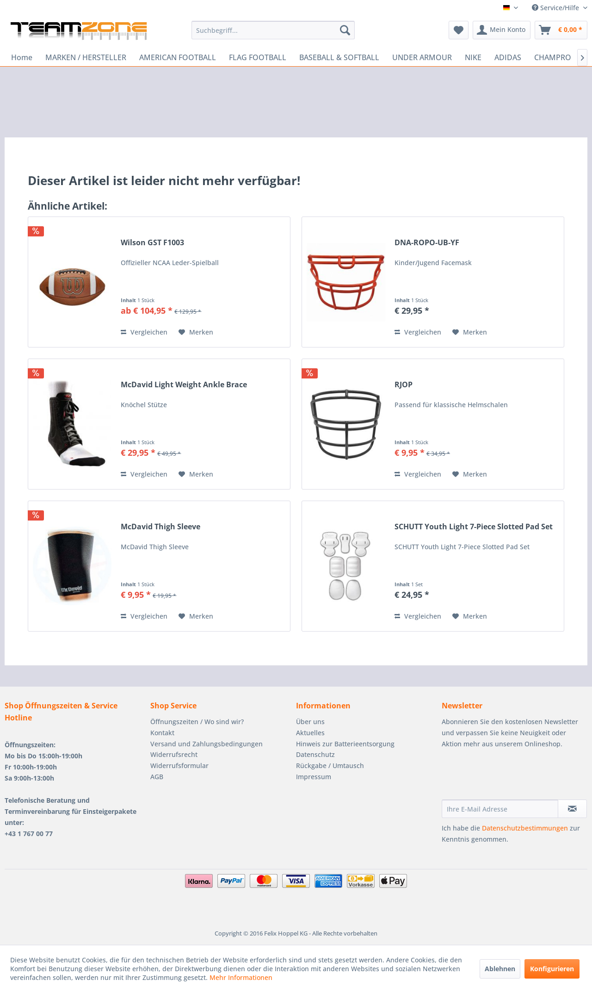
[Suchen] (345, 30)
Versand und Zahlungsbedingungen (206, 743)
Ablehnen (500, 968)
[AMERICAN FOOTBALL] (177, 57)
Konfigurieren (552, 968)
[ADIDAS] (508, 57)
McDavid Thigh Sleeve (160, 527)
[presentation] (512, 777)
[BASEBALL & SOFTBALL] (339, 57)
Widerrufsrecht (173, 754)
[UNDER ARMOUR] (422, 57)
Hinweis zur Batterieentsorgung (345, 743)
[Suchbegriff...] (273, 30)
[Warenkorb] (561, 30)
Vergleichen (144, 332)
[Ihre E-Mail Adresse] (500, 809)
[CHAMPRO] (553, 57)
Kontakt (162, 732)
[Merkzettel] (459, 30)
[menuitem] (273, 30)
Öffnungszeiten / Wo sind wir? (197, 721)
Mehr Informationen (241, 977)
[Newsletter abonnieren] (572, 809)
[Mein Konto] (501, 30)
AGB (156, 776)
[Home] (22, 57)
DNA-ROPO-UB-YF (427, 243)
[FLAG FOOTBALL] (257, 57)
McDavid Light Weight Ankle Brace (184, 385)
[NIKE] (473, 57)
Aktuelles (310, 732)
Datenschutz (315, 754)
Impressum (313, 776)
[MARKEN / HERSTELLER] (86, 57)
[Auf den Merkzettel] (196, 332)
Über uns (310, 721)
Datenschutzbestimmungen (525, 828)
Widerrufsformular (179, 765)
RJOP (404, 385)
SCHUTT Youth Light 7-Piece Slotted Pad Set (474, 527)
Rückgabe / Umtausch (330, 765)
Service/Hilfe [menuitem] (556, 7)
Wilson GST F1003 (152, 243)
